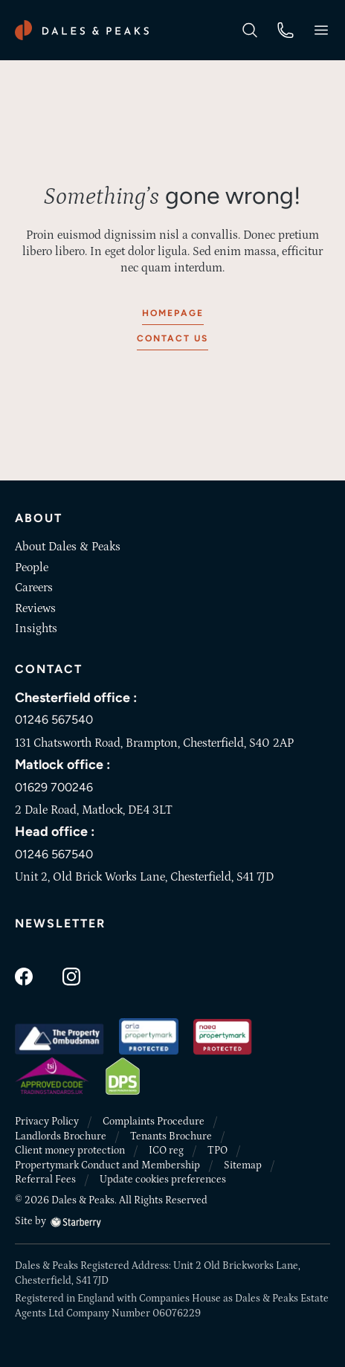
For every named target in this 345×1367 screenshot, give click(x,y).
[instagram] (71, 975)
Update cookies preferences (163, 1180)
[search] (250, 29)
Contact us (172, 338)
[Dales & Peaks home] (82, 30)
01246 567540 (54, 720)
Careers (34, 587)
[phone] (285, 29)
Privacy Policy (47, 1122)
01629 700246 (54, 787)
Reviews (35, 608)
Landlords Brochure (60, 1136)
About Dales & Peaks (67, 546)
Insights (36, 628)
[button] (321, 30)
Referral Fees (45, 1180)
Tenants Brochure (171, 1136)
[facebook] (24, 975)
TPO (217, 1151)
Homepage (173, 313)
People (31, 567)
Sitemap (243, 1165)
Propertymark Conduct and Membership (107, 1165)
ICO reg (166, 1151)
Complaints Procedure (153, 1122)
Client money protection (70, 1151)
